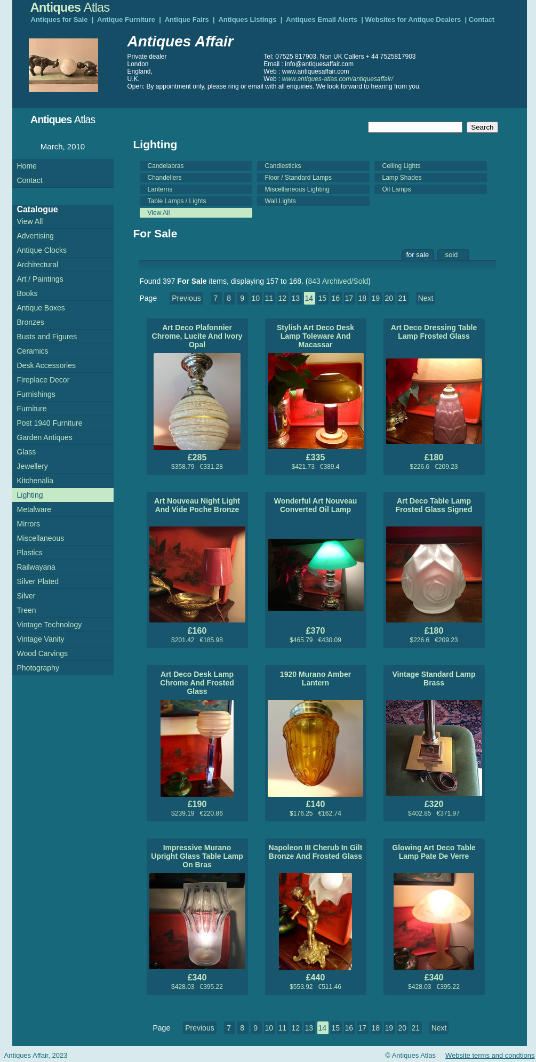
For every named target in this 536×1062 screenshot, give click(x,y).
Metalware (34, 509)
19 (375, 298)
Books (27, 293)
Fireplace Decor (43, 380)
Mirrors (29, 524)
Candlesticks (283, 166)
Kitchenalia (35, 480)
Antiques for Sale (59, 19)
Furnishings (36, 394)
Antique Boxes (41, 308)
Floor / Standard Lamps (298, 177)
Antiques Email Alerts (321, 19)
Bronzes (30, 322)
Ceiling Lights (401, 166)
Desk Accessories (46, 365)
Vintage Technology (49, 624)
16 (335, 298)
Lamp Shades (402, 177)
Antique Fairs (187, 19)
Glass (26, 452)
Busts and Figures (47, 336)
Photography (38, 668)
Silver (26, 596)
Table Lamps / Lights (177, 201)
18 (362, 298)
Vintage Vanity (41, 639)
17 (349, 298)
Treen (26, 610)
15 (322, 298)
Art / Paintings (40, 279)
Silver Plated (38, 581)
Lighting (30, 495)
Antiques (70, 7)
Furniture (32, 408)
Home (27, 166)
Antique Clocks (42, 250)
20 (389, 298)
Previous (186, 298)
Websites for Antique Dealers (413, 19)
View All (159, 213)
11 (269, 298)
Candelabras (166, 166)
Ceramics (33, 351)
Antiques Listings (247, 19)
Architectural (38, 264)
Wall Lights (280, 201)
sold (451, 255)
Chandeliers (165, 177)
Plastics (30, 552)
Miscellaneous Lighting (297, 189)
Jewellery (32, 466)
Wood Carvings (42, 653)
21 (402, 298)
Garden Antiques (45, 437)
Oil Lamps (396, 189)
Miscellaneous (41, 538)
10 (255, 298)
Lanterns (160, 189)
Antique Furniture (126, 19)
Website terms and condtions (489, 1055)
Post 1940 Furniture (50, 423)
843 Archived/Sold (338, 281)
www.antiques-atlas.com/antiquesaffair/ (337, 79)
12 (282, 298)
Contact (481, 19)
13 (295, 298)
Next (426, 298)
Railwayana (36, 567)
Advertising (35, 235)
